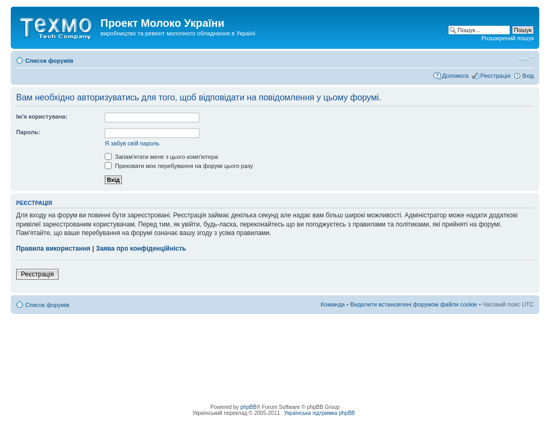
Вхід (528, 75)
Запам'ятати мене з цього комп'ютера (161, 157)
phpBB (248, 407)
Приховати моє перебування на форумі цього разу (179, 166)
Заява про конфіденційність (141, 248)
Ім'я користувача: (41, 116)
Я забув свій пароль (132, 143)
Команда (333, 304)
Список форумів (49, 60)
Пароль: (28, 132)
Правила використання (53, 248)
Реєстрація (495, 75)
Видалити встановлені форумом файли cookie (413, 304)
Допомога (455, 75)
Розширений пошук (507, 38)
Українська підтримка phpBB (319, 413)
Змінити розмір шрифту (526, 58)
